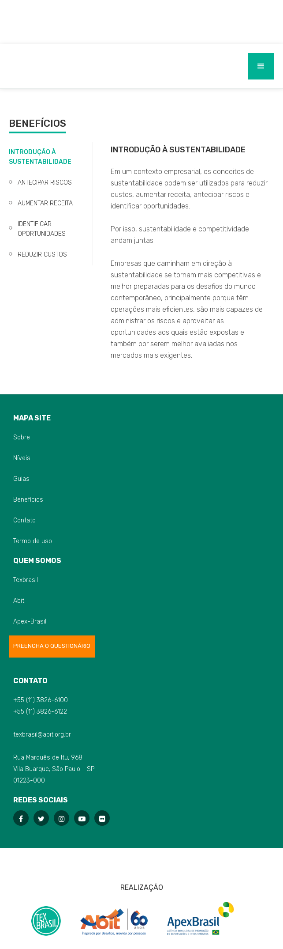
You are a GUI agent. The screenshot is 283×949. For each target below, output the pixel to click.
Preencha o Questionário (51, 646)
